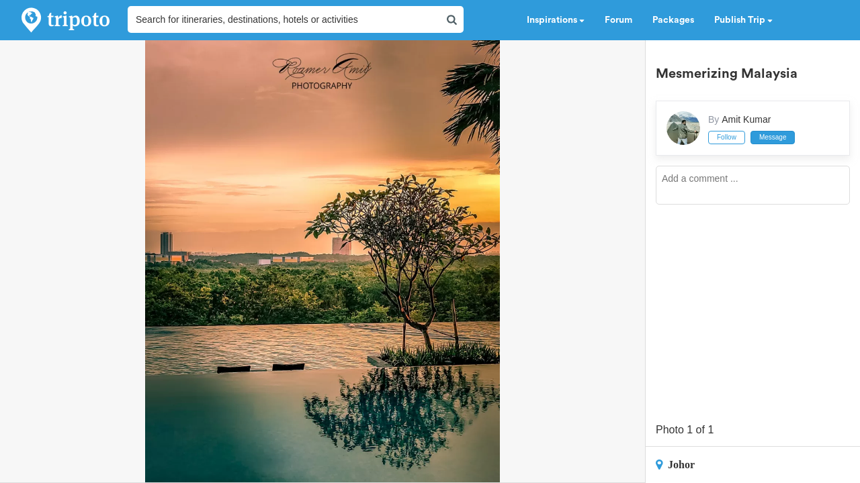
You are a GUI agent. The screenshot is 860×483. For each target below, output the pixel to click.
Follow (726, 137)
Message (773, 137)
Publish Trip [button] (743, 20)
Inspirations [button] (556, 20)
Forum (618, 20)
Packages (673, 20)
